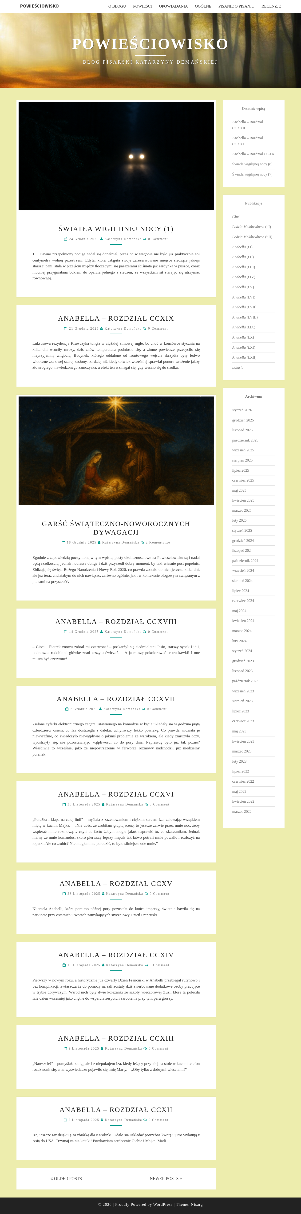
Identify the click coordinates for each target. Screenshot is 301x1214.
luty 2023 (239, 761)
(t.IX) (243, 327)
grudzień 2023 (243, 661)
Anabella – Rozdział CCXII (116, 1109)
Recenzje (271, 6)
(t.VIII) (245, 317)
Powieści (142, 6)
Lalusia (238, 367)
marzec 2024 (242, 631)
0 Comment (158, 239)
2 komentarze (158, 542)
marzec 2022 (242, 811)
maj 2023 (239, 731)
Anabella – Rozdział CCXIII (116, 1038)
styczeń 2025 (242, 530)
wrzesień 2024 (243, 570)
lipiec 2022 (240, 771)
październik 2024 (245, 561)
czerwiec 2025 (243, 480)
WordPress (162, 1204)
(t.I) (251, 227)
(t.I (241, 247)
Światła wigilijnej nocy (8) (252, 164)
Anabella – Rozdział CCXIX (116, 318)
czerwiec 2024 (243, 601)
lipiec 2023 (240, 711)
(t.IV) (243, 277)
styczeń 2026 (242, 410)
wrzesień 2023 (243, 691)
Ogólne (203, 6)
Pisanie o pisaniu (236, 6)
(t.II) (252, 237)
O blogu (117, 6)
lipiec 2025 (240, 470)
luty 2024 (239, 641)
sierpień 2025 (242, 460)
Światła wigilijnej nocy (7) (252, 174)
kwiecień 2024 (243, 621)
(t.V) (243, 287)
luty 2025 (239, 520)
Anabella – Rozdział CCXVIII (116, 621)
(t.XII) (244, 357)
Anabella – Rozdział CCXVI (116, 794)
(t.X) (243, 337)
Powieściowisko (39, 6)
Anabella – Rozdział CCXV (116, 883)
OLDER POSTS (66, 1178)
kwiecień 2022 (243, 801)
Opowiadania (173, 6)
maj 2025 (239, 490)
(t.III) (243, 267)
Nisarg (197, 1204)
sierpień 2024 (242, 581)
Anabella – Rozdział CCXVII (116, 699)
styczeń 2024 (242, 651)
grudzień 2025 (243, 420)
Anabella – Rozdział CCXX (253, 154)
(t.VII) (244, 307)
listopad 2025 (242, 430)
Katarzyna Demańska (123, 239)
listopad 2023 (242, 671)
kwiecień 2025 (243, 500)
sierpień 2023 (242, 701)
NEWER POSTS (166, 1178)
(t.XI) (243, 347)
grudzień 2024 (243, 541)
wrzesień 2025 (243, 450)
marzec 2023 (242, 751)
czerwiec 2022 (243, 781)
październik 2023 (245, 681)
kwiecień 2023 (243, 741)
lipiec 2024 (240, 591)
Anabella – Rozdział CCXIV (116, 955)
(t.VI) (243, 297)
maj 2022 (239, 791)
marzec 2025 (242, 510)
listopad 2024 (242, 550)
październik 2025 (245, 440)
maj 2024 (239, 611)
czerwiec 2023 (243, 721)
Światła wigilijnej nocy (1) (116, 229)
